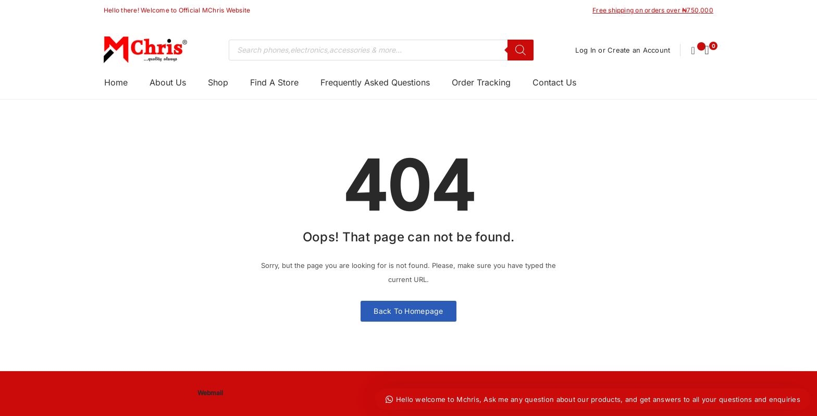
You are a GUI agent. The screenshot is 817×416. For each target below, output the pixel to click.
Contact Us (554, 82)
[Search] (520, 50)
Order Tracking (481, 82)
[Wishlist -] (693, 50)
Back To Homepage (408, 311)
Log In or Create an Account (622, 50)
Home (116, 82)
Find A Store (274, 82)
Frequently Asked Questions (375, 82)
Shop (218, 82)
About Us (168, 82)
